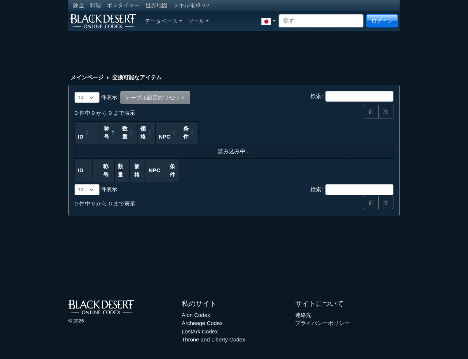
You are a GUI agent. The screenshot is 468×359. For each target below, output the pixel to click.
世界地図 (156, 5)
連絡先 (303, 306)
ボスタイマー (123, 5)
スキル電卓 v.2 (191, 5)
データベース (163, 21)
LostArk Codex (200, 323)
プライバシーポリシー (322, 315)
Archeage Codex (202, 315)
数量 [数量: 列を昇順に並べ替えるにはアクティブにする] (201, 132)
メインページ (87, 77)
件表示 (96, 97)
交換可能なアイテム (137, 77)
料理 (95, 5)
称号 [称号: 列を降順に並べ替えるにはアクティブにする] (118, 136)
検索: (351, 96)
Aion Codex (196, 306)
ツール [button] (198, 21)
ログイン (382, 21)
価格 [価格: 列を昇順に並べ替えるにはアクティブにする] (242, 136)
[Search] (321, 21)
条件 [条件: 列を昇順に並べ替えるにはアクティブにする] (360, 136)
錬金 (78, 5)
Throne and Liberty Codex (213, 331)
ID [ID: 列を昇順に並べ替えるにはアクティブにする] (80, 136)
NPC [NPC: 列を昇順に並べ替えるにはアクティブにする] (301, 136)
